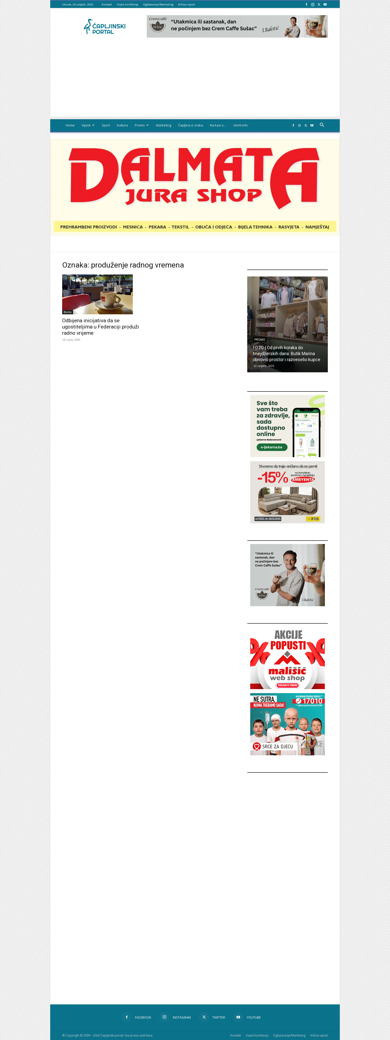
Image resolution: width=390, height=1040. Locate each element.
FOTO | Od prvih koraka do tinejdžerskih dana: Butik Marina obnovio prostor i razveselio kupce (286, 353)
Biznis (68, 312)
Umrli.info (240, 125)
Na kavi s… (218, 125)
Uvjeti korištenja (127, 4)
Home (70, 125)
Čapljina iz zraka (190, 125)
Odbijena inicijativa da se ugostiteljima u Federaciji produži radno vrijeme (100, 327)
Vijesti (88, 125)
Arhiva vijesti (186, 4)
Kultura (122, 125)
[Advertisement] (195, 82)
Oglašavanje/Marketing (158, 4)
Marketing (163, 125)
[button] (322, 125)
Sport (106, 125)
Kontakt (107, 4)
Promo (142, 125)
